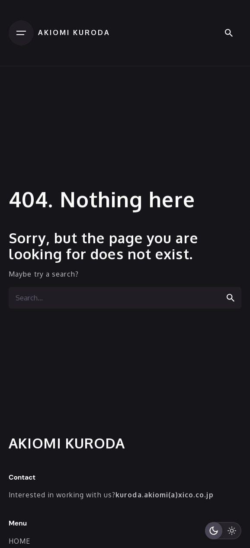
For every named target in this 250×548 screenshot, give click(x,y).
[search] (230, 298)
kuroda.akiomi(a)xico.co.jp (164, 494)
